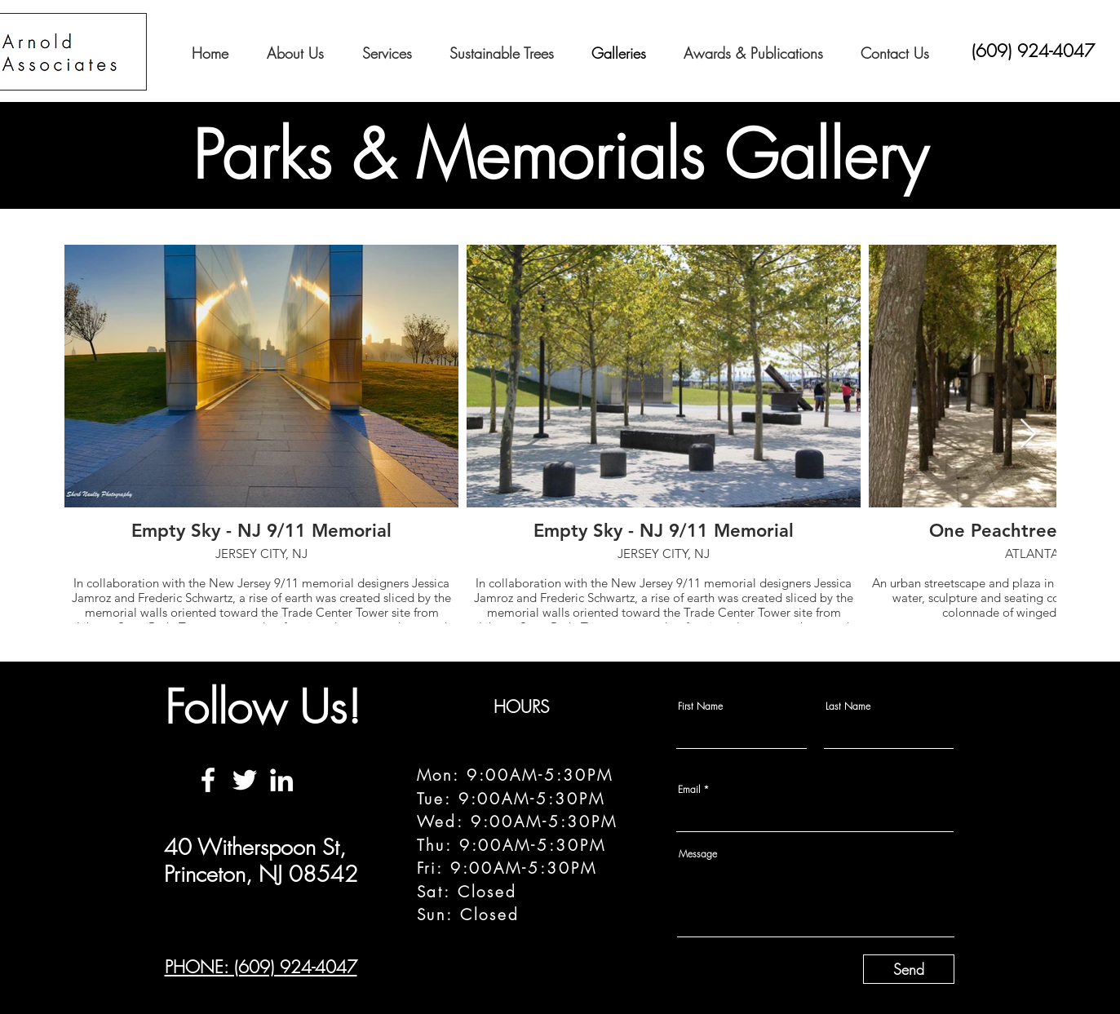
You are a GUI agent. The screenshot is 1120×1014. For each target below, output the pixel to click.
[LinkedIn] (281, 780)
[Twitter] (244, 780)
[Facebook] (208, 780)
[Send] (908, 969)
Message (698, 854)
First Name (700, 706)
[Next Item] (1028, 434)
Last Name (848, 706)
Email (689, 790)
